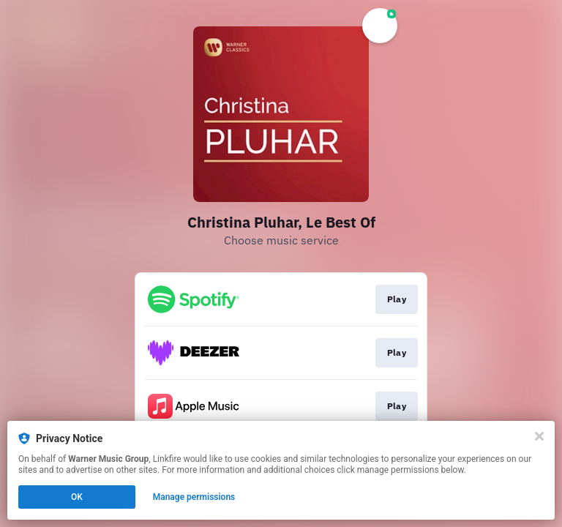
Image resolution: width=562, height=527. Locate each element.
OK (77, 497)
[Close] (539, 436)
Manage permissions (194, 497)
